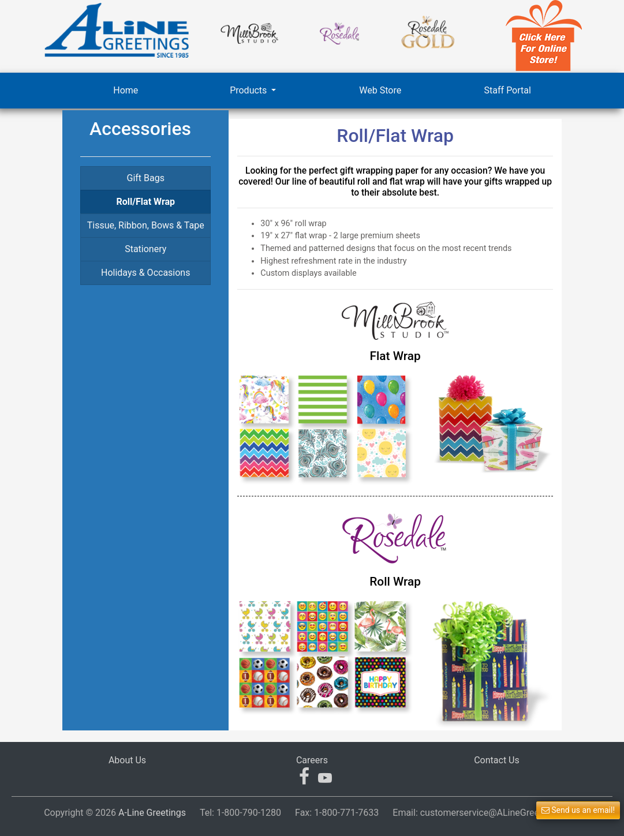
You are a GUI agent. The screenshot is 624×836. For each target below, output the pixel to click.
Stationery (145, 248)
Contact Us (497, 760)
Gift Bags (145, 178)
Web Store (380, 90)
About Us (127, 760)
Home (125, 90)
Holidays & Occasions (145, 272)
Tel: (240, 812)
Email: (486, 812)
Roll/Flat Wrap (145, 201)
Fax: (337, 812)
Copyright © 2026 (115, 812)
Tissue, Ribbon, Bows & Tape (145, 225)
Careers (312, 760)
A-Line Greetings (152, 812)
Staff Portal (507, 90)
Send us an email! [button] (578, 810)
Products (249, 90)
